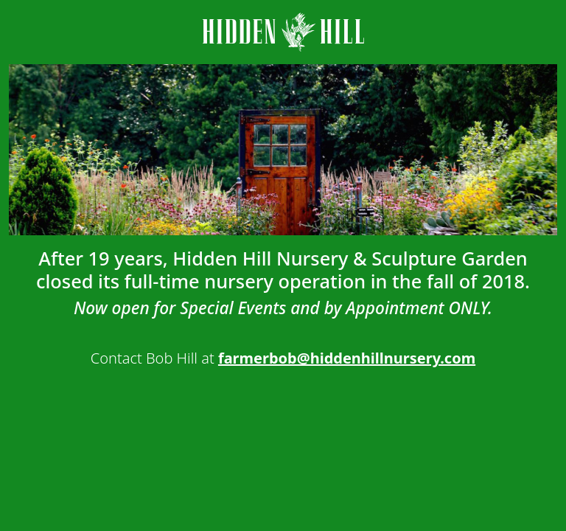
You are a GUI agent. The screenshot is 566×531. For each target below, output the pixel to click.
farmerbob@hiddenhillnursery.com (346, 358)
